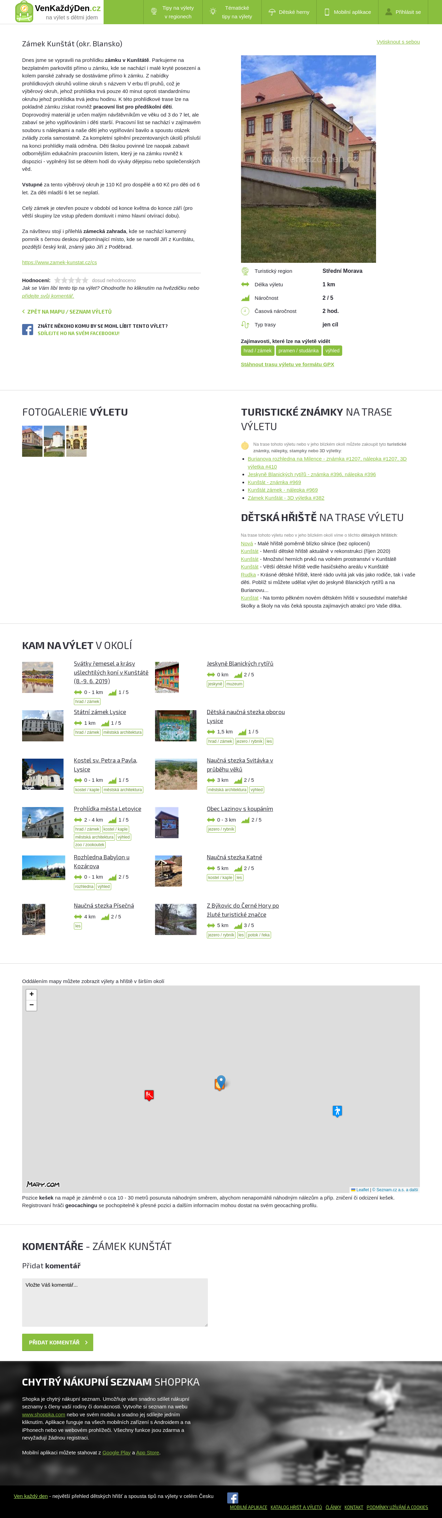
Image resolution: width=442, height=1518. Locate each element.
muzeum (234, 684)
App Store (147, 1452)
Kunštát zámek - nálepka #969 (283, 490)
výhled (332, 350)
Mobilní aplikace (347, 12)
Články (333, 1507)
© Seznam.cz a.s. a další (395, 1189)
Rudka (248, 574)
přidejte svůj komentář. (48, 296)
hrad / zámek (258, 350)
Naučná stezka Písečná (104, 905)
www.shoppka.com (43, 1414)
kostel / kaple (87, 789)
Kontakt (354, 1507)
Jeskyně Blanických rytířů (240, 663)
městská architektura (123, 732)
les (269, 741)
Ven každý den (31, 1496)
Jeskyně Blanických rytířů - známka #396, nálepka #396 (312, 474)
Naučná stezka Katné (234, 856)
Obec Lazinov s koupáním (240, 808)
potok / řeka (259, 935)
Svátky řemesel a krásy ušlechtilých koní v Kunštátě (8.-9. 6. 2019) (111, 672)
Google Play (117, 1452)
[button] (221, 1082)
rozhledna (84, 886)
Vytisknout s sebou (398, 42)
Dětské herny (289, 12)
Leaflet (360, 1189)
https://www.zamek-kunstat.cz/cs (59, 262)
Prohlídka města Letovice (107, 808)
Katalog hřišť (286, 1507)
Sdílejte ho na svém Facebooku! (78, 333)
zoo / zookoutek (89, 844)
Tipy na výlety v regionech (172, 12)
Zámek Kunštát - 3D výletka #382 (286, 498)
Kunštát (250, 551)
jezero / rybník (249, 741)
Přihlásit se (403, 11)
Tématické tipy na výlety (231, 12)
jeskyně (215, 684)
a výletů (312, 1507)
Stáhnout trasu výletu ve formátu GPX (287, 364)
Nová (247, 543)
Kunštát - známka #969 (274, 482)
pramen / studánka (299, 350)
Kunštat (250, 598)
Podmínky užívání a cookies (397, 1507)
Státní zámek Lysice (100, 711)
